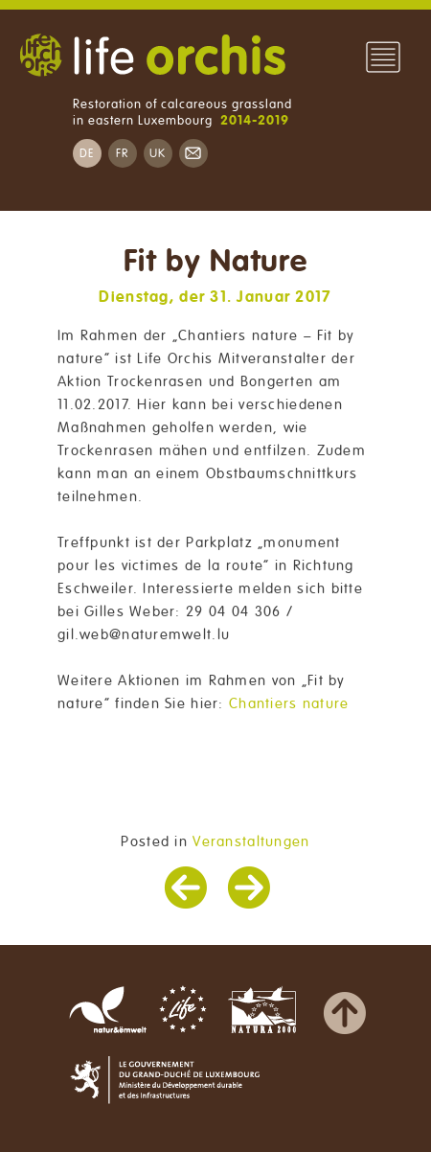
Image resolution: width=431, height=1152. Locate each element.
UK (158, 154)
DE (87, 154)
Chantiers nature (289, 703)
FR (122, 154)
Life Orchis (152, 57)
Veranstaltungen (251, 841)
